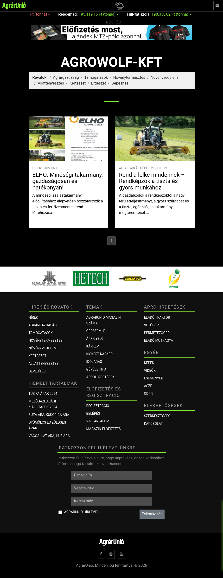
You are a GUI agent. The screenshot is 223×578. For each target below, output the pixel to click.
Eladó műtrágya (158, 340)
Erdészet (98, 83)
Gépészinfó (96, 369)
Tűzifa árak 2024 (43, 393)
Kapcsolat (153, 424)
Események (153, 378)
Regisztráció (97, 406)
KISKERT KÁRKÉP (99, 354)
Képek (149, 363)
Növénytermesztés (129, 77)
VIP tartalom (97, 421)
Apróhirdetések (100, 377)
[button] (119, 5)
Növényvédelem (164, 77)
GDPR (148, 393)
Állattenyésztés (51, 83)
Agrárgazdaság (66, 77)
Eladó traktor (157, 317)
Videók (150, 370)
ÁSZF (148, 386)
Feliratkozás (152, 514)
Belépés (93, 413)
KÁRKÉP (92, 346)
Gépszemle (95, 331)
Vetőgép (151, 325)
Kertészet (78, 83)
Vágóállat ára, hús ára (49, 436)
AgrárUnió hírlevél (81, 512)
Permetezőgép (157, 333)
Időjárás (94, 362)
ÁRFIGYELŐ (95, 339)
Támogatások (96, 77)
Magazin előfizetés (103, 429)
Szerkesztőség (157, 416)
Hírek (33, 317)
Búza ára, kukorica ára (49, 415)
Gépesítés (119, 83)
